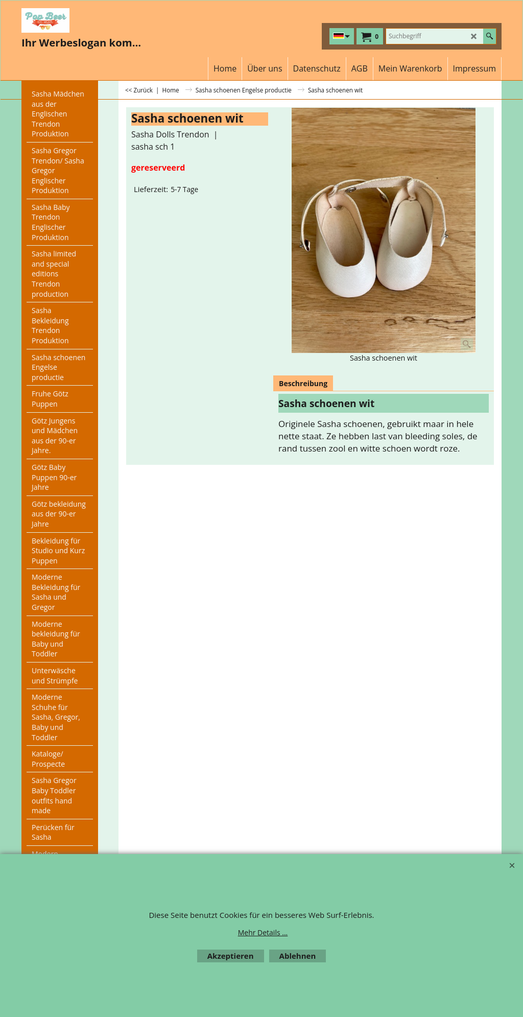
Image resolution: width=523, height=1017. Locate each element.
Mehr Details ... (263, 932)
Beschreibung (303, 383)
